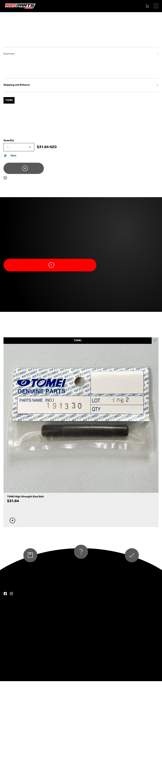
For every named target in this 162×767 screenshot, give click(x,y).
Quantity (9, 226)
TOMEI (77, 426)
